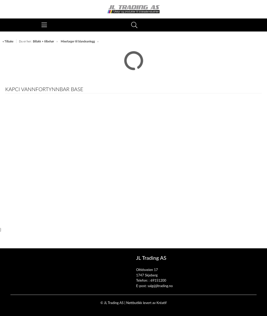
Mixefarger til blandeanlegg (78, 41)
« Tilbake (8, 41)
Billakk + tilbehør (43, 41)
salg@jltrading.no (160, 286)
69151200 (158, 280)
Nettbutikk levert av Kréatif (146, 303)
